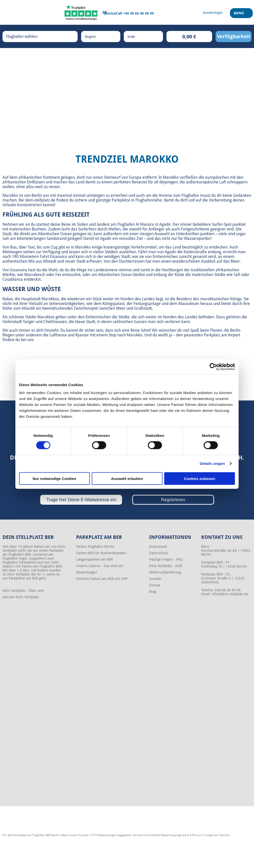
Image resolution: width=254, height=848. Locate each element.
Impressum (158, 547)
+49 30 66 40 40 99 (138, 13)
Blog (152, 592)
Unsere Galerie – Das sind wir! (100, 566)
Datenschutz (158, 553)
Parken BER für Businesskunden (101, 553)
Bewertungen (86, 572)
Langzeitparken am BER (94, 559)
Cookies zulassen (199, 478)
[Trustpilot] (81, 12)
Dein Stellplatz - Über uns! (23, 591)
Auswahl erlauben (127, 478)
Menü (239, 14)
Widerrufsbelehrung (165, 572)
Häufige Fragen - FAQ (166, 559)
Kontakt (155, 579)
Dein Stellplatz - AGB (165, 566)
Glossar (155, 585)
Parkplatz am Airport (222, 335)
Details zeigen (212, 463)
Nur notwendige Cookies (54, 478)
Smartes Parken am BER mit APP (101, 579)
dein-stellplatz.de (40, 200)
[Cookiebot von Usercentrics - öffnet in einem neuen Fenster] (213, 367)
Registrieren (173, 499)
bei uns (27, 339)
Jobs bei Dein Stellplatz (20, 597)
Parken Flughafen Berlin (95, 547)
